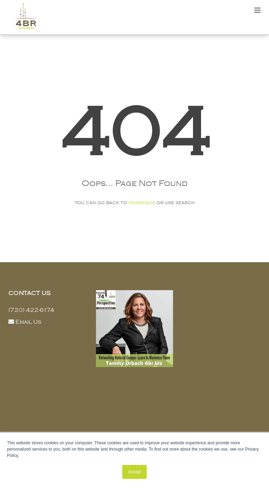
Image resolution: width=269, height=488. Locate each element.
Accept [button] (134, 471)
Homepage (142, 202)
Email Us (28, 322)
